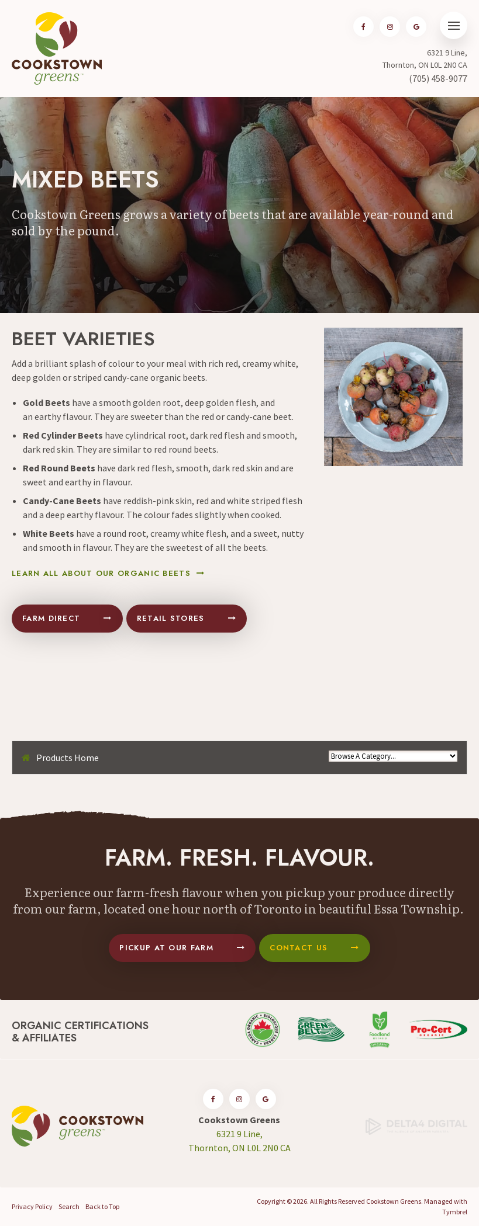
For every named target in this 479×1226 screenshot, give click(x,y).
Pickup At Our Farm (166, 947)
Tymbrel (454, 1211)
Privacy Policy (32, 1206)
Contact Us (299, 947)
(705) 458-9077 (438, 78)
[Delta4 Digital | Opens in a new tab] (416, 1125)
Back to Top (102, 1206)
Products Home (67, 757)
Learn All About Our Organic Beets (101, 573)
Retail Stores (171, 618)
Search (69, 1206)
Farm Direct (51, 618)
